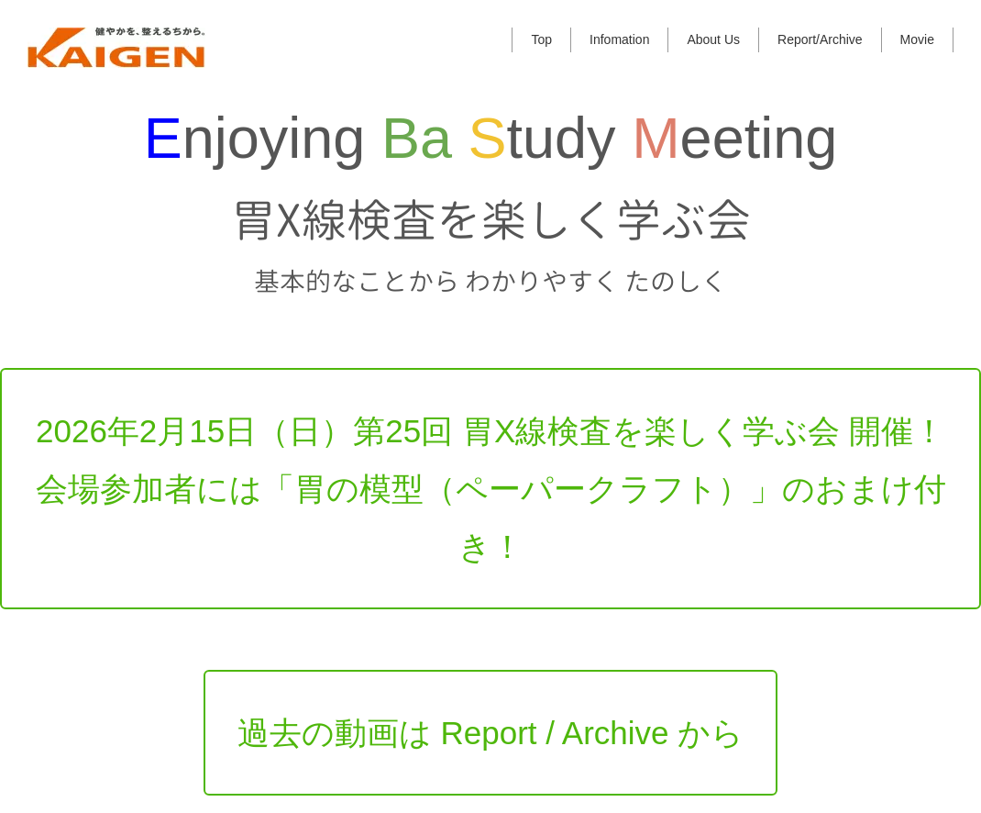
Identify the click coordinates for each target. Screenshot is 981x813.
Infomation (619, 39)
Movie (917, 39)
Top (541, 39)
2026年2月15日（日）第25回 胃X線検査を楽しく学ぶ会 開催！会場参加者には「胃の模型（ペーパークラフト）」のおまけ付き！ (491, 450)
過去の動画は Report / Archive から (490, 694)
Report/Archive (820, 39)
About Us (713, 39)
